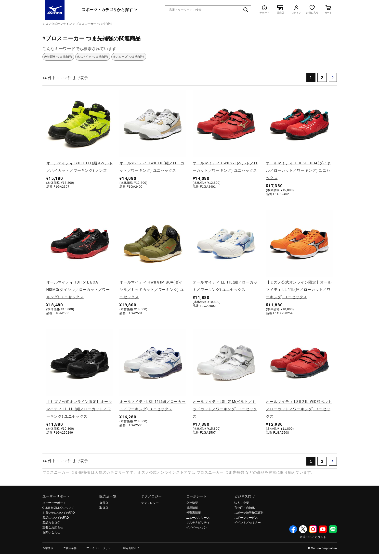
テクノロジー (151, 496)
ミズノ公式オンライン (57, 24)
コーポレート (196, 496)
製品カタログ (51, 522)
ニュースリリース (198, 517)
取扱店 (103, 508)
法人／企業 (241, 503)
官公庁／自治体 (244, 508)
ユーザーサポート (56, 496)
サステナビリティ (198, 522)
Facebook (293, 529)
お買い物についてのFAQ (58, 512)
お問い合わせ (51, 532)
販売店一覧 (108, 496)
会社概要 (192, 503)
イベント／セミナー (247, 522)
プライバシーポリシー (99, 548)
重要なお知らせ (52, 527)
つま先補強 (104, 24)
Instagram (313, 529)
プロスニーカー (86, 24)
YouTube (323, 529)
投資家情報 (193, 512)
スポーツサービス (246, 517)
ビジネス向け (244, 496)
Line (333, 529)
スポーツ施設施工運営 (249, 512)
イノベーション (196, 527)
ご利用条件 (70, 548)
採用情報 (192, 508)
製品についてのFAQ (55, 517)
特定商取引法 (131, 548)
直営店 (103, 503)
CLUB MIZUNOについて (58, 508)
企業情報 (47, 548)
